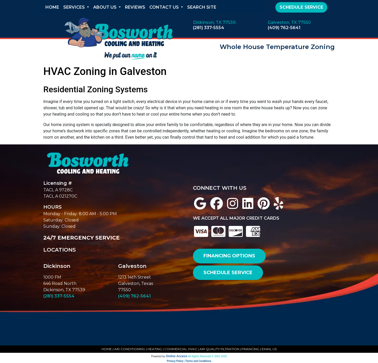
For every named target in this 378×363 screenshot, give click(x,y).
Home (52, 7)
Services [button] (74, 7)
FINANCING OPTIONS (229, 256)
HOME (107, 349)
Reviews (135, 7)
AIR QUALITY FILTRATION (219, 349)
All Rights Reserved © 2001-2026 (207, 356)
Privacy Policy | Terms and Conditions (189, 361)
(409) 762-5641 (284, 27)
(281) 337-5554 (208, 27)
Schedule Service (301, 7)
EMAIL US (269, 349)
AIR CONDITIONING (129, 349)
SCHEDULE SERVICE (228, 272)
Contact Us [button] (164, 7)
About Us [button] (105, 7)
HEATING (155, 349)
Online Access (176, 356)
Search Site (201, 7)
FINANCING (250, 349)
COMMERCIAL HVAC (180, 349)
